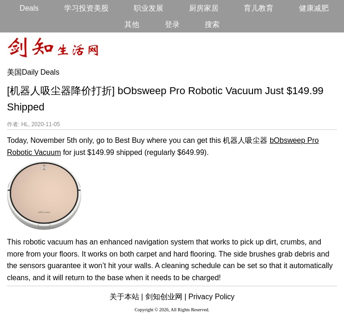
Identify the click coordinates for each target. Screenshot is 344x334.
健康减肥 (314, 8)
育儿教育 (258, 8)
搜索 (212, 24)
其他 (131, 24)
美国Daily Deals (33, 72)
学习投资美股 (86, 8)
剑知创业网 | (166, 297)
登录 (172, 24)
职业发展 (148, 8)
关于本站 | (126, 297)
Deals (29, 8)
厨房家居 (204, 8)
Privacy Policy (211, 297)
